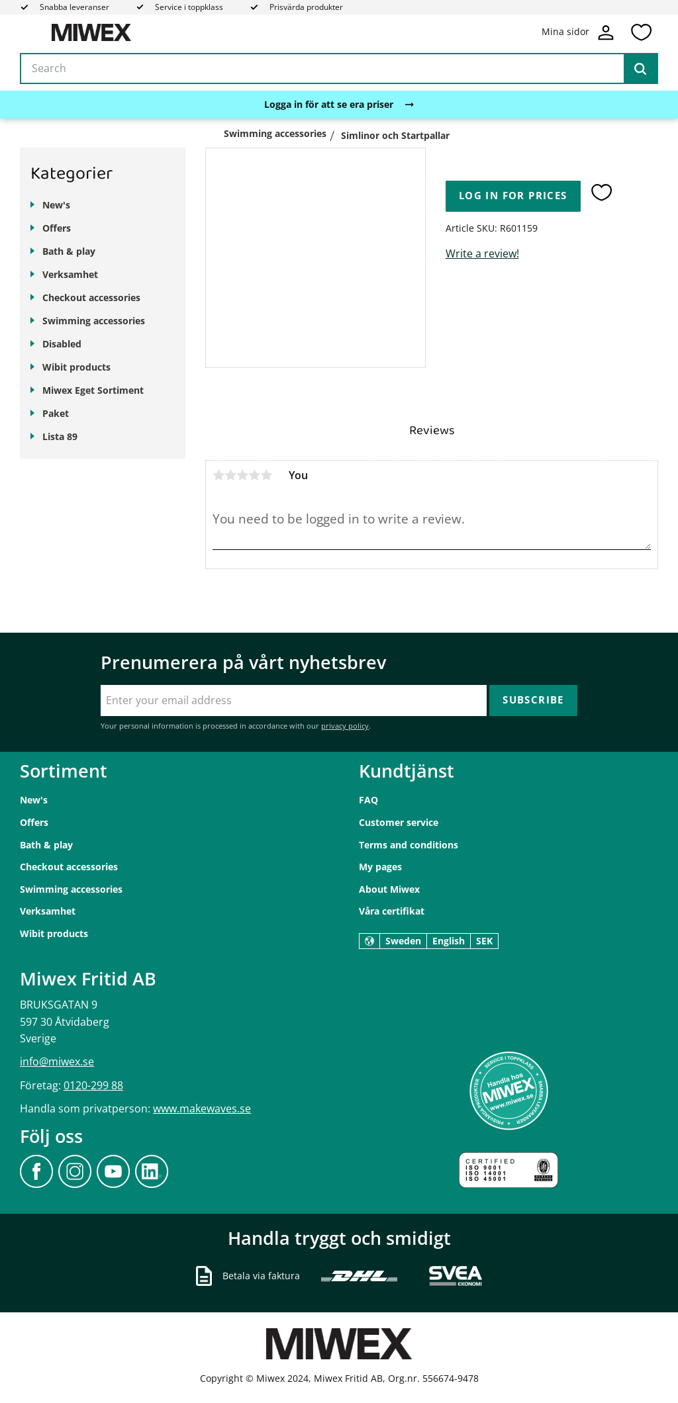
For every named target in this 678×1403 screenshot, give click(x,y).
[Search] (640, 68)
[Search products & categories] (339, 68)
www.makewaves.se (202, 1108)
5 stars (266, 475)
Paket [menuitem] (55, 413)
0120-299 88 (93, 1085)
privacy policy (345, 726)
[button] (641, 32)
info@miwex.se (57, 1061)
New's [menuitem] (56, 205)
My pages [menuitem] (380, 866)
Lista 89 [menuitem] (59, 436)
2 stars (230, 475)
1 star (218, 475)
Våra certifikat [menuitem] (391, 911)
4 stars (254, 475)
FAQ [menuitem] (368, 799)
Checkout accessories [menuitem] (91, 297)
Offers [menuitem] (56, 228)
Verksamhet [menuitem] (70, 274)
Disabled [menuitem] (61, 344)
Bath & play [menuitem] (68, 251)
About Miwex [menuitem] (389, 889)
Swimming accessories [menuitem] (93, 320)
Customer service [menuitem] (398, 822)
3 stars (242, 475)
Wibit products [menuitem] (76, 367)
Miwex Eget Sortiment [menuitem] (93, 390)
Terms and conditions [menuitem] (408, 844)
